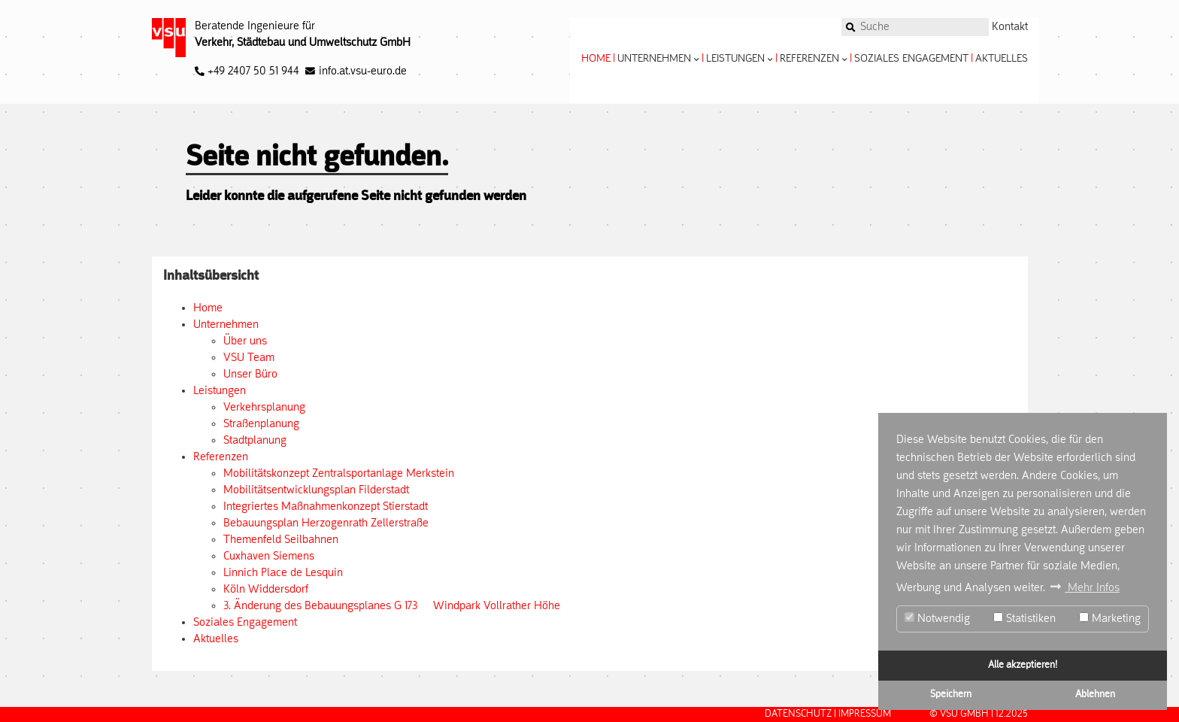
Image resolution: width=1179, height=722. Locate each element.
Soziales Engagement (911, 59)
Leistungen (739, 59)
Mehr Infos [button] (1092, 588)
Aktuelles (1001, 59)
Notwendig (937, 618)
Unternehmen (658, 59)
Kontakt (1010, 27)
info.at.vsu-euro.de (363, 71)
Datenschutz (798, 714)
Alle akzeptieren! (1022, 665)
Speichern (950, 694)
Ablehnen (1095, 694)
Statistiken (1024, 618)
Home (596, 59)
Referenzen (813, 59)
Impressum (864, 714)
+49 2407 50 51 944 (247, 71)
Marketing (1110, 618)
